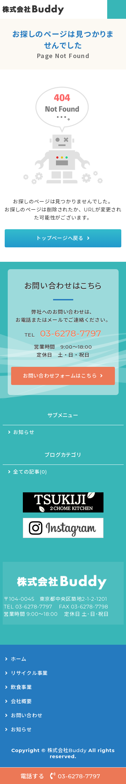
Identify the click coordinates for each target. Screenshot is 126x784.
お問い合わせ (27, 715)
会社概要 (21, 701)
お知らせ (23, 432)
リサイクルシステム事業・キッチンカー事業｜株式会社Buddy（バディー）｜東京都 (43, 9)
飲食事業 (21, 687)
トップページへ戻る (60, 238)
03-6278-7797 (70, 333)
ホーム (19, 659)
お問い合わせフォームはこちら (60, 376)
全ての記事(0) (30, 472)
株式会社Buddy (67, 750)
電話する (63, 776)
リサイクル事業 (29, 673)
